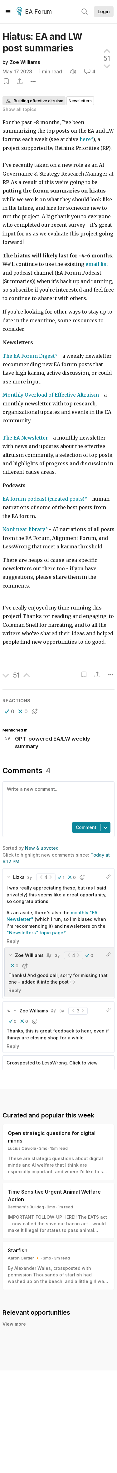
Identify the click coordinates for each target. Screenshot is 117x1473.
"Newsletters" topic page (35, 932)
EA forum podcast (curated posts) (43, 499)
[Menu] (8, 11)
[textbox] (57, 801)
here (85, 139)
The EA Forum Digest (28, 356)
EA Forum (35, 12)
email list (96, 264)
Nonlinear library (23, 529)
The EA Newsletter (25, 438)
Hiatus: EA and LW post (42, 42)
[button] (9, 711)
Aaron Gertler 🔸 (24, 1257)
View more (14, 1330)
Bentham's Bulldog (26, 1206)
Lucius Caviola (22, 1148)
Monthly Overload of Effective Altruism (50, 395)
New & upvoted (42, 848)
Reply (13, 941)
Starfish (17, 1250)
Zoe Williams (25, 62)
